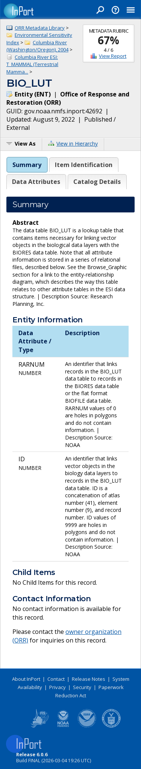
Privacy (57, 687)
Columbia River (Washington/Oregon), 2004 (37, 46)
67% (108, 40)
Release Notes (88, 679)
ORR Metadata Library (40, 27)
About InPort (26, 679)
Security (82, 687)
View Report (112, 56)
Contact (56, 679)
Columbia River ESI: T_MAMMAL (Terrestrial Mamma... (32, 64)
